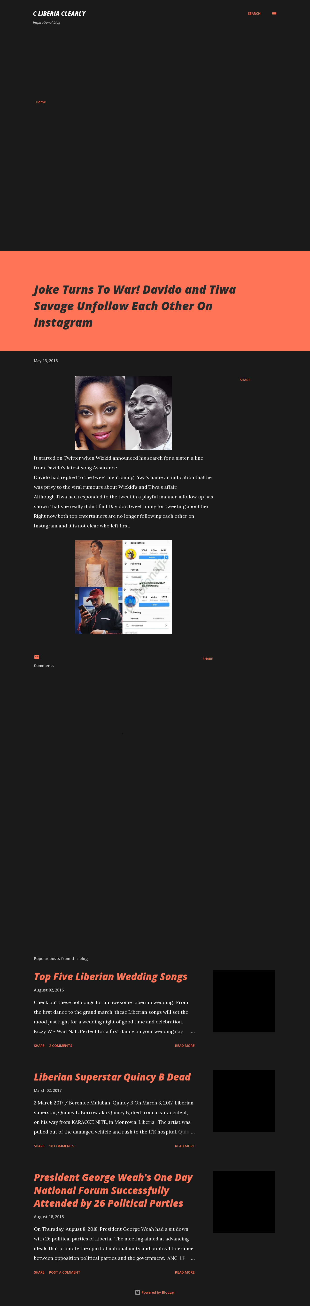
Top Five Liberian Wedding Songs (110, 976)
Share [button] (245, 379)
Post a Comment (64, 1272)
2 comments (60, 1045)
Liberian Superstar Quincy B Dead (112, 1076)
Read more (185, 1045)
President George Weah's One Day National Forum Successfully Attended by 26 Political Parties (113, 1190)
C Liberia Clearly (59, 13)
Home (41, 102)
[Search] (254, 13)
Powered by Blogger (155, 1292)
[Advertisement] (155, 62)
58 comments (61, 1146)
